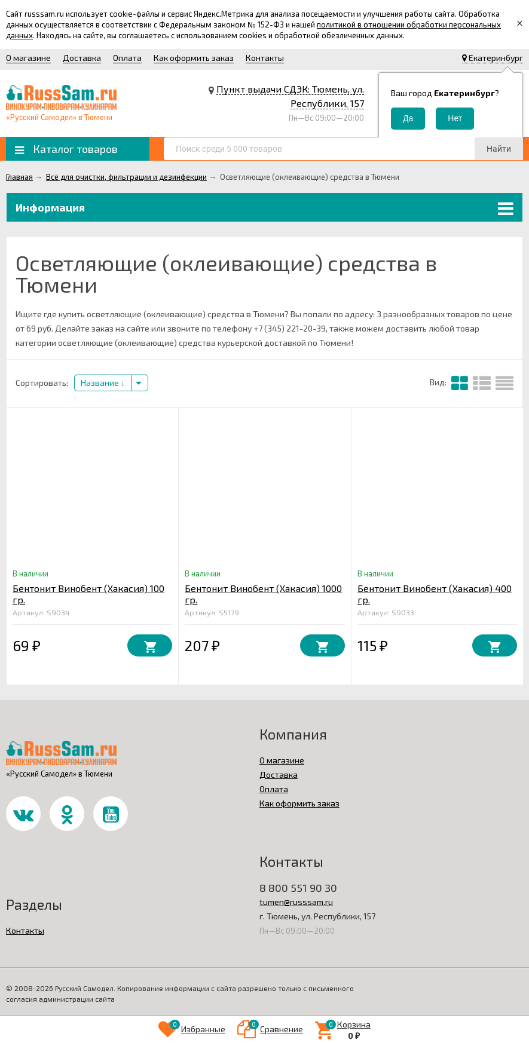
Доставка (82, 58)
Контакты (265, 58)
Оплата (127, 58)
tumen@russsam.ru (296, 902)
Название (103, 383)
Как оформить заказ (194, 58)
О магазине (28, 58)
